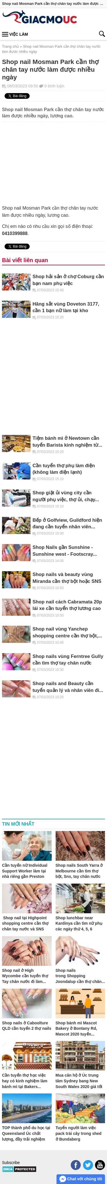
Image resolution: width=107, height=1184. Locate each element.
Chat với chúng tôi (80, 1179)
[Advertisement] (53, 160)
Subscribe (11, 1162)
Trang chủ (10, 46)
